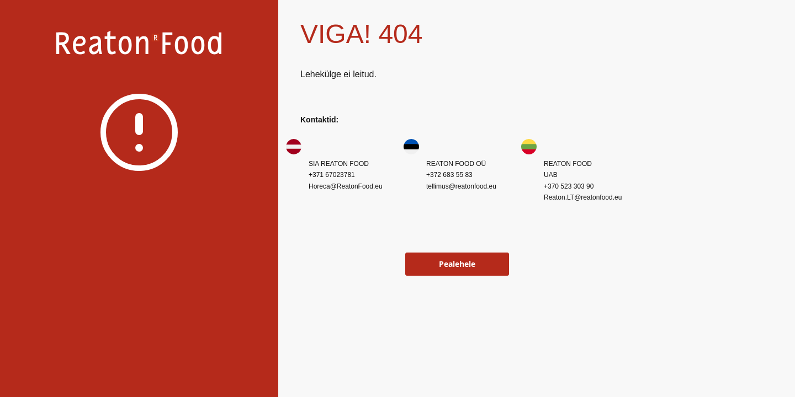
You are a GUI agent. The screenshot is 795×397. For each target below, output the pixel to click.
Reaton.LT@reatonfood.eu (583, 197)
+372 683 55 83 (449, 175)
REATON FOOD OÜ (456, 164)
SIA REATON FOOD (339, 164)
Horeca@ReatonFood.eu (346, 186)
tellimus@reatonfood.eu (461, 186)
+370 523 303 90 (568, 186)
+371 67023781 (332, 175)
